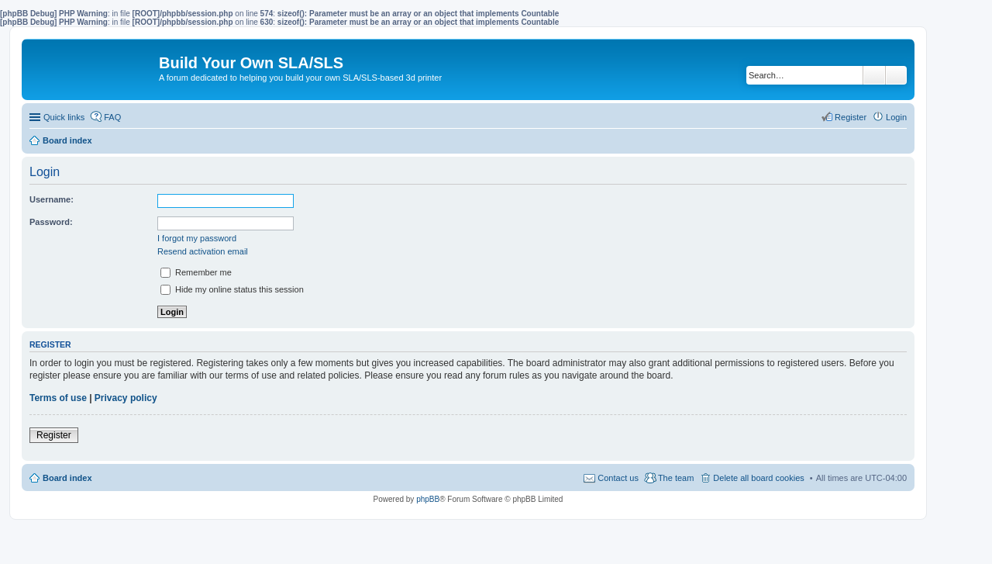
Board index (67, 478)
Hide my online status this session (232, 289)
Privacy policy (126, 398)
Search (874, 75)
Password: (51, 222)
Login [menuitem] (896, 117)
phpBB (427, 499)
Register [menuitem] (850, 117)
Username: (51, 199)
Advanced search (896, 75)
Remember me (196, 272)
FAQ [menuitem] (112, 117)
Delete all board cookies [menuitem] (758, 478)
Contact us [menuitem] (618, 478)
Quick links (63, 117)
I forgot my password (196, 238)
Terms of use (58, 398)
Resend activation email (202, 251)
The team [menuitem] (676, 478)
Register (53, 435)
